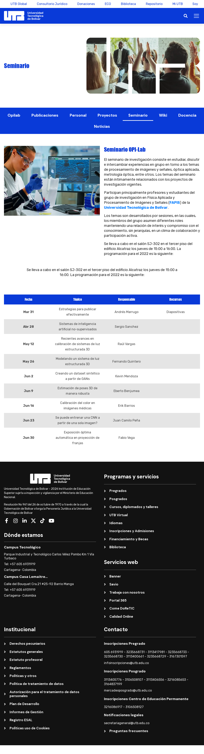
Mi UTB (177, 4)
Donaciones (85, 4)
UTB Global (18, 4)
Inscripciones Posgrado (125, 671)
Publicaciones (44, 115)
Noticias (102, 126)
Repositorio (153, 4)
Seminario (138, 115)
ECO (107, 4)
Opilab (14, 115)
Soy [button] (195, 4)
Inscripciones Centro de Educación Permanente (146, 698)
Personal (78, 115)
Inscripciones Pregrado (124, 643)
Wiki (163, 115)
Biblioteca (128, 4)
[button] (185, 15)
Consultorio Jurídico (51, 4)
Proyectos (107, 115)
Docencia (187, 115)
